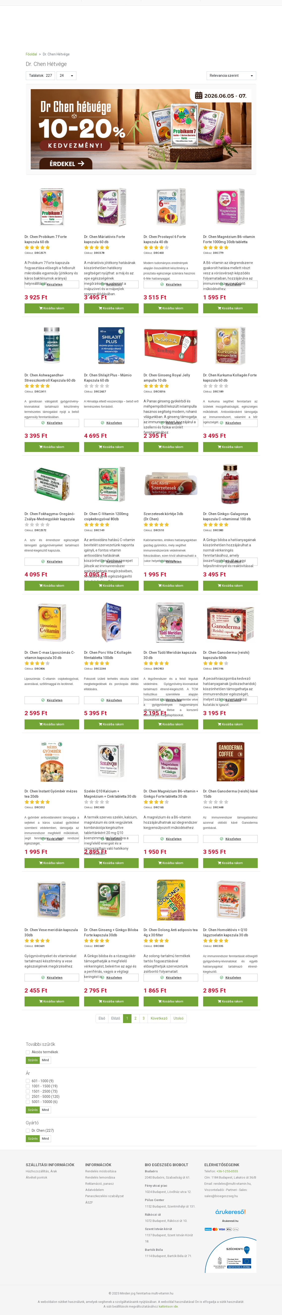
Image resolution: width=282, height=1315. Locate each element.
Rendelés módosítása (100, 1171)
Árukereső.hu (230, 1220)
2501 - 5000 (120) (46, 1097)
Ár (28, 1073)
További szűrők (40, 1044)
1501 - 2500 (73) (45, 1091)
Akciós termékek (45, 1052)
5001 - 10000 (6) (45, 1102)
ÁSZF (89, 1202)
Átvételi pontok (36, 1177)
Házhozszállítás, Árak (41, 1171)
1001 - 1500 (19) (45, 1086)
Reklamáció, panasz (99, 1183)
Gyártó (32, 1122)
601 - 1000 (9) (43, 1081)
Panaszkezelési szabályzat (104, 1196)
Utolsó (179, 1018)
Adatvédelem (94, 1190)
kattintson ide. (169, 1306)
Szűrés (33, 1060)
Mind (45, 1060)
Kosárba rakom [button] (51, 308)
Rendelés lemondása (100, 1177)
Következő (159, 1018)
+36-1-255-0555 (227, 1171)
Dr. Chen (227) (43, 1130)
